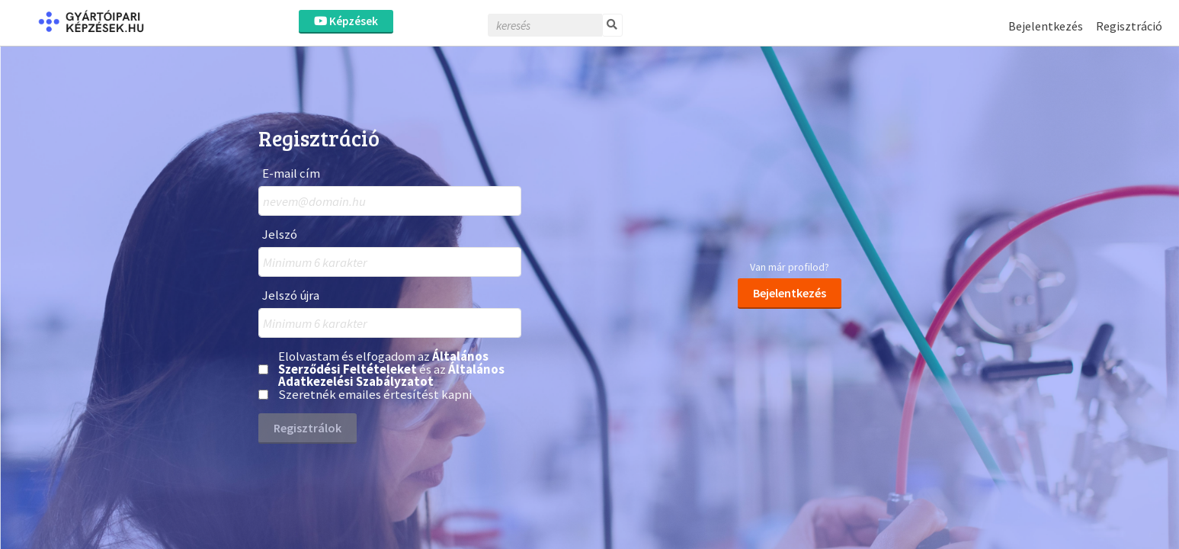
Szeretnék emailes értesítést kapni (375, 394)
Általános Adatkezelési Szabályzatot (391, 375)
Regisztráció (1129, 26)
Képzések (346, 21)
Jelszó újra (290, 295)
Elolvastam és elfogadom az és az (391, 369)
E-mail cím (291, 173)
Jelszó (279, 234)
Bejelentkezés (1045, 26)
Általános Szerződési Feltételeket (383, 362)
